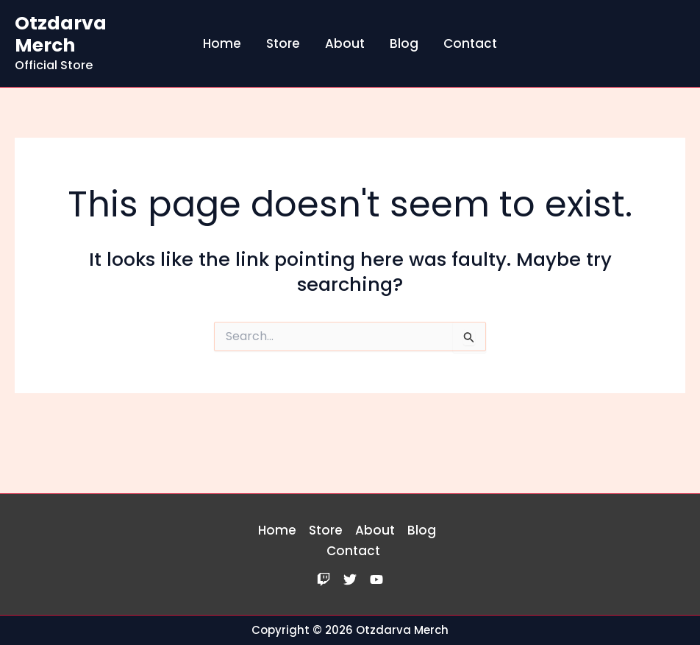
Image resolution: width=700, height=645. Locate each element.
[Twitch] (323, 579)
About (345, 43)
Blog (404, 43)
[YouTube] (376, 579)
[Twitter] (350, 579)
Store (283, 43)
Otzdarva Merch (61, 34)
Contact (470, 43)
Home (222, 43)
